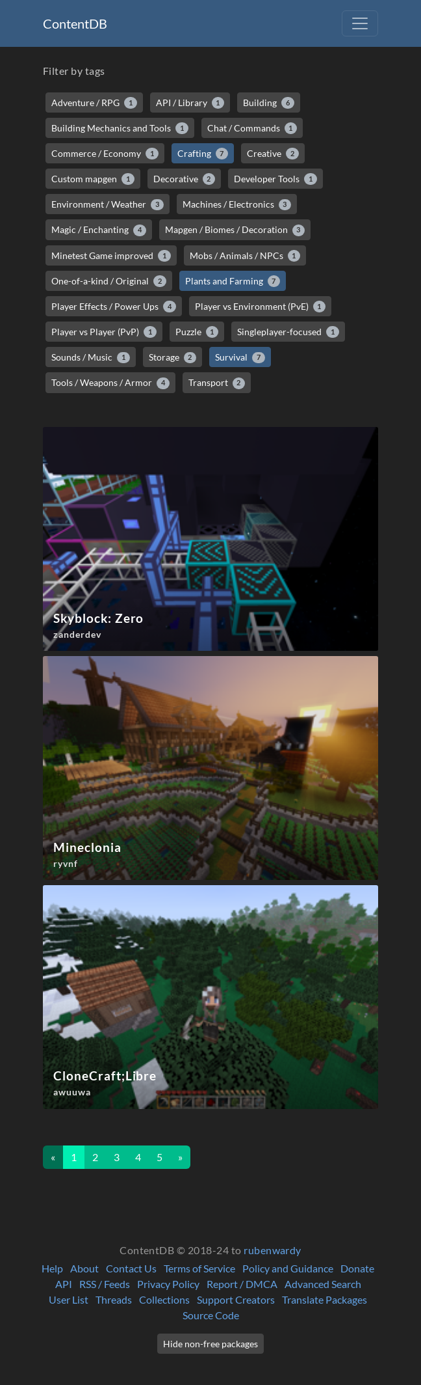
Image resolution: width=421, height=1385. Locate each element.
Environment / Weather (107, 204)
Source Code (211, 1315)
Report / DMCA (242, 1284)
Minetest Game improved (111, 256)
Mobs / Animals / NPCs (245, 256)
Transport (217, 383)
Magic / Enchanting (98, 230)
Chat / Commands (252, 128)
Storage (173, 357)
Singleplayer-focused (288, 332)
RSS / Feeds (104, 1284)
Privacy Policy (168, 1284)
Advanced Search (323, 1284)
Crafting (203, 153)
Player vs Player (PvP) (104, 332)
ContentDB (75, 23)
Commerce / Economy (105, 153)
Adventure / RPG (94, 103)
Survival (240, 357)
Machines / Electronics (237, 204)
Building (268, 103)
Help (52, 1268)
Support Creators (236, 1299)
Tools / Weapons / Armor (110, 383)
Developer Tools (275, 179)
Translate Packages (324, 1299)
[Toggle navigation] (360, 23)
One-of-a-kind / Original (108, 281)
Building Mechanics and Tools (119, 128)
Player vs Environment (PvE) (260, 306)
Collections (164, 1299)
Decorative (184, 179)
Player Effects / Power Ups (113, 306)
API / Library (190, 103)
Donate (357, 1268)
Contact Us (131, 1268)
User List (68, 1299)
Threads (114, 1299)
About (84, 1268)
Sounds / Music (90, 357)
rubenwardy (272, 1250)
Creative (273, 153)
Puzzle (197, 332)
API (63, 1284)
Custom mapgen (92, 179)
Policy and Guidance (287, 1268)
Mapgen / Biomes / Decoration (235, 230)
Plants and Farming (233, 281)
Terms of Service (199, 1268)
